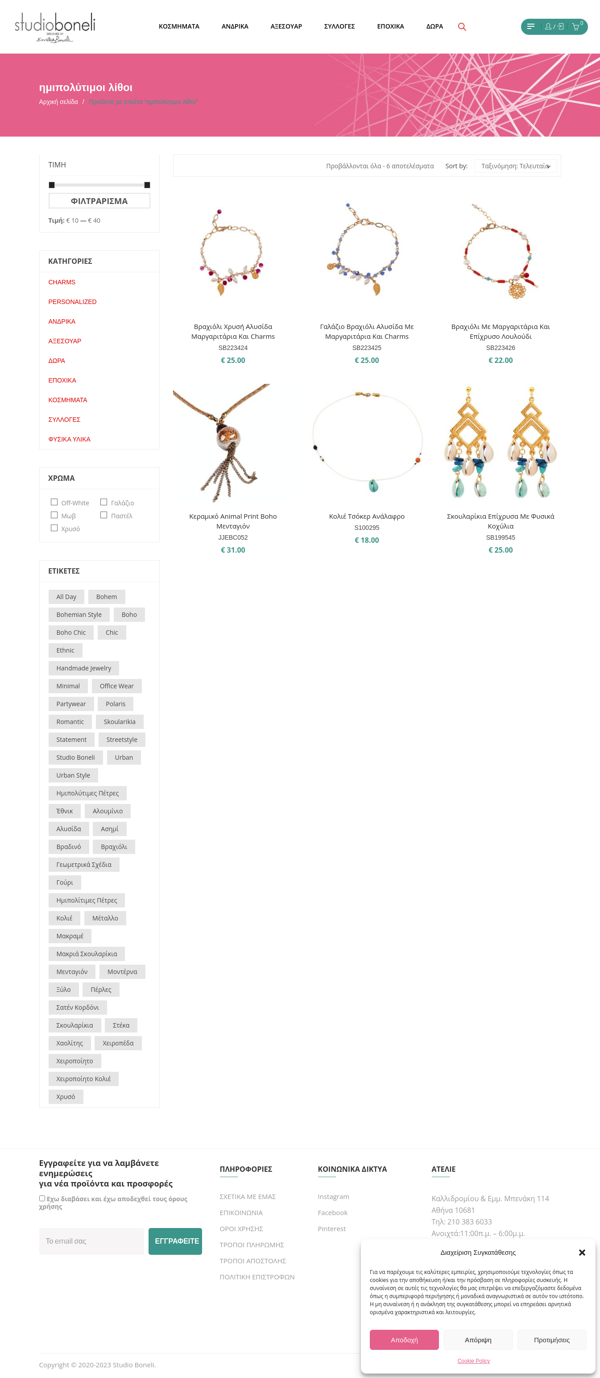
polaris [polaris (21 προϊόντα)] (115, 703)
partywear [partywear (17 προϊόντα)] (71, 703)
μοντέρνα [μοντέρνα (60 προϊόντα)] (122, 971)
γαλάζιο (122, 503)
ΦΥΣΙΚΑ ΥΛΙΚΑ (70, 439)
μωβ (69, 516)
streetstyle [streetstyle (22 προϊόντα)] (122, 739)
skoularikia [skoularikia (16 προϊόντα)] (120, 721)
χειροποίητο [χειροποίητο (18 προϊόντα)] (75, 1061)
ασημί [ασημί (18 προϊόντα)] (109, 828)
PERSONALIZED (73, 301)
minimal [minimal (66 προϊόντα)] (68, 686)
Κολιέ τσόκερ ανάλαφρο (367, 516)
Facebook (333, 1212)
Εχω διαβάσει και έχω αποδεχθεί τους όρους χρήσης (113, 1203)
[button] (582, 1252)
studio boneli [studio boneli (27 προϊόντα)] (76, 757)
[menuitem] (179, 26)
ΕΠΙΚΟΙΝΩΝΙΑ (241, 1212)
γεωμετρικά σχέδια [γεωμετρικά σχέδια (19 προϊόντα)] (84, 864)
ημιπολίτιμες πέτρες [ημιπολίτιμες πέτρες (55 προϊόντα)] (87, 900)
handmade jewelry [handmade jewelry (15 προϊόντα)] (84, 668)
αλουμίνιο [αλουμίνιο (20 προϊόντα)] (108, 811)
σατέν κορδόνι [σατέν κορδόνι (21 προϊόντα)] (78, 1007)
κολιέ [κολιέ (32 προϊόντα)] (65, 918)
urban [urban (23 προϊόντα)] (124, 757)
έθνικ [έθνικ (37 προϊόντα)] (65, 811)
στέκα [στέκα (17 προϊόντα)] (121, 1025)
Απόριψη (478, 1340)
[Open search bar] (462, 27)
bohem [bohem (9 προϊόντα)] (106, 596)
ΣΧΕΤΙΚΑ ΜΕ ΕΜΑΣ (248, 1196)
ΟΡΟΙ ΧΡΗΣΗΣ (241, 1228)
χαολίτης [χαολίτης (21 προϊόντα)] (70, 1043)
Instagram (334, 1196)
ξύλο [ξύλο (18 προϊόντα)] (64, 989)
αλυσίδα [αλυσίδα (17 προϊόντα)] (69, 828)
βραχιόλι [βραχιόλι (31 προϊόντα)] (114, 846)
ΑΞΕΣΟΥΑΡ (65, 341)
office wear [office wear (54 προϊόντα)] (117, 686)
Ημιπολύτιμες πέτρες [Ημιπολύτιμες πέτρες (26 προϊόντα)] (88, 793)
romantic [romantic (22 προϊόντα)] (70, 721)
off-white (76, 503)
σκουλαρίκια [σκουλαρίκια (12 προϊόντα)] (75, 1025)
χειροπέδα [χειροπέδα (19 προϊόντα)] (118, 1043)
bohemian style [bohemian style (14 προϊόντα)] (79, 614)
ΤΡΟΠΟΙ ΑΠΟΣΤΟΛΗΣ (253, 1260)
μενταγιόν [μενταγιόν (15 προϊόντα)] (72, 971)
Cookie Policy (474, 1361)
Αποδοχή (404, 1340)
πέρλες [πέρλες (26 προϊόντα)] (101, 989)
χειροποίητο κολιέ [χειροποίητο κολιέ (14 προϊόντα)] (84, 1078)
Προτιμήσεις (552, 1340)
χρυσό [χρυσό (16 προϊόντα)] (66, 1096)
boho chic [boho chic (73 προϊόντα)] (71, 632)
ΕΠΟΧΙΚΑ (62, 380)
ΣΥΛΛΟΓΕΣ (65, 419)
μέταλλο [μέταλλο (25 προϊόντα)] (105, 918)
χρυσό (71, 529)
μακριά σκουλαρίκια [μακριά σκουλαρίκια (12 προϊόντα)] (87, 953)
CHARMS (62, 282)
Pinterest (332, 1228)
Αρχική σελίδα (58, 101)
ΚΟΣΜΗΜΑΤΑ (68, 400)
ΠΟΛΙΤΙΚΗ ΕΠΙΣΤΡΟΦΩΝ (257, 1276)
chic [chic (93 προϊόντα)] (112, 632)
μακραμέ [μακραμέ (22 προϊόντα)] (70, 936)
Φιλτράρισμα (99, 200)
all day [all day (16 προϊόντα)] (67, 596)
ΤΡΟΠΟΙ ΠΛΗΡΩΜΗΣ (252, 1244)
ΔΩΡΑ (57, 360)
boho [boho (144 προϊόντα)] (129, 614)
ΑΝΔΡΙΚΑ (62, 321)
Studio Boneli (133, 1364)
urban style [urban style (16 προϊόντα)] (74, 775)
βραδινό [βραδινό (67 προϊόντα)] (69, 846)
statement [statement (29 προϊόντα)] (72, 739)
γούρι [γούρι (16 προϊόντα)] (65, 882)
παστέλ (121, 516)
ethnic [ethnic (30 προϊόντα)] (65, 650)
